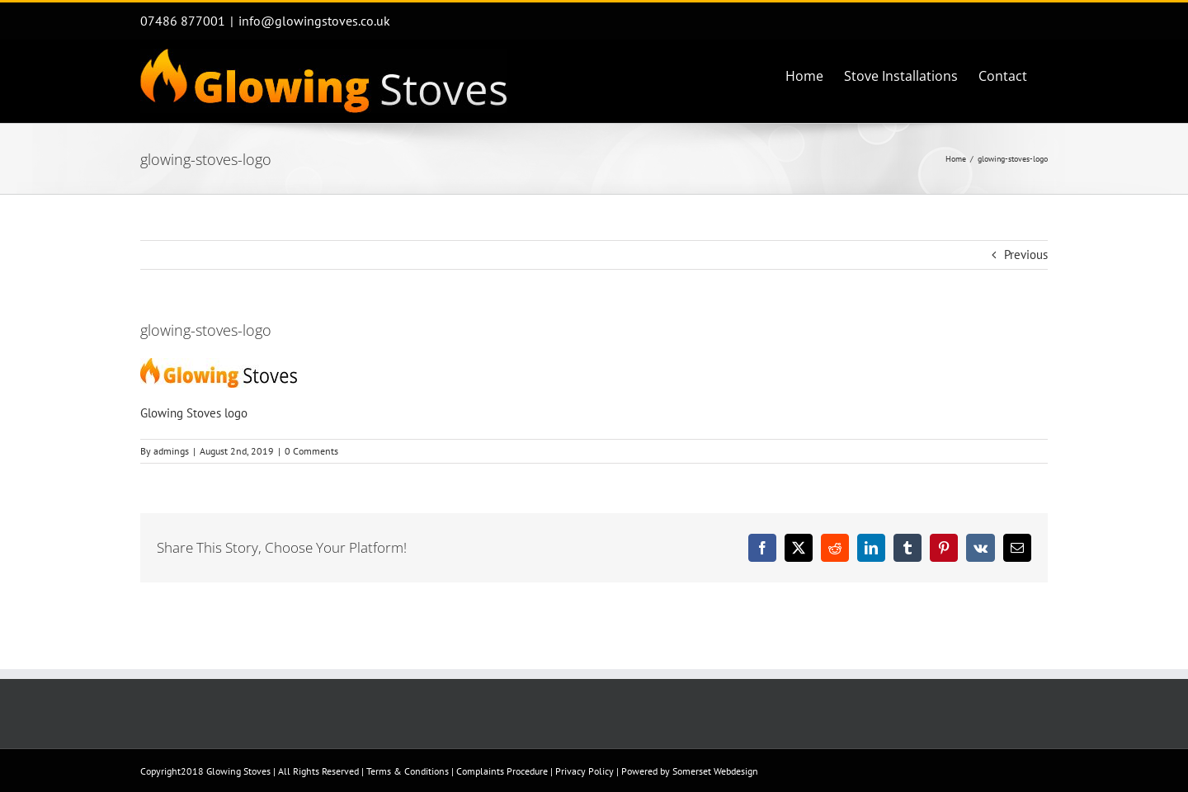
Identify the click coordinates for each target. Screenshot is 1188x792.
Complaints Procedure (502, 771)
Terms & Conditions (407, 771)
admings (171, 451)
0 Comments (311, 451)
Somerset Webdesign (715, 771)
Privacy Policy (584, 771)
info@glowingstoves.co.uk (314, 20)
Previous (1026, 254)
